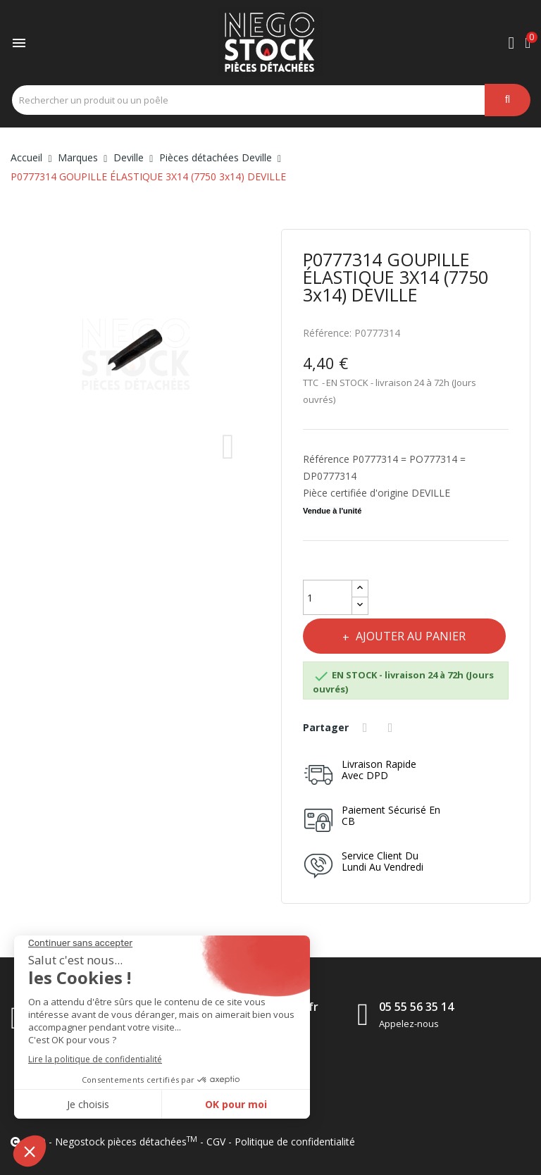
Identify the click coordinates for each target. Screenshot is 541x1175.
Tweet (393, 727)
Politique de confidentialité (295, 1141)
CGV (215, 1141)
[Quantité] (327, 597)
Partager (367, 727)
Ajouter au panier (412, 636)
